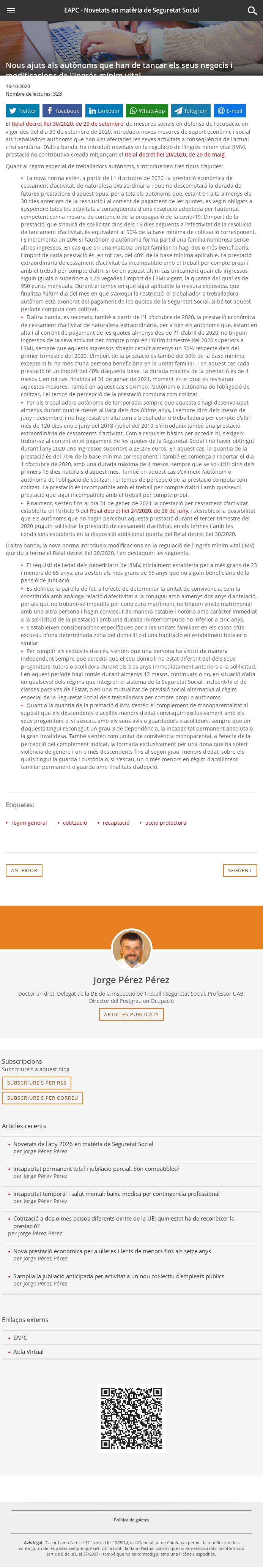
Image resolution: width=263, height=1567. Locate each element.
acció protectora (165, 822)
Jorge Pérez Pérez (131, 979)
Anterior (24, 870)
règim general (29, 822)
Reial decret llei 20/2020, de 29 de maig (175, 154)
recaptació (116, 822)
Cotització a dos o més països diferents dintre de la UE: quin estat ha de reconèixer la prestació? (124, 1222)
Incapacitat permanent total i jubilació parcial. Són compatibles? (96, 1168)
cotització (75, 822)
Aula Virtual (28, 1351)
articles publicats (131, 1014)
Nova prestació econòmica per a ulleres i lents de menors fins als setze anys (112, 1251)
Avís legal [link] (33, 1542)
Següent (240, 870)
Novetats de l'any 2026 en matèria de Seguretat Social (83, 1144)
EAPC (20, 1337)
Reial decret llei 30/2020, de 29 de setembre (67, 123)
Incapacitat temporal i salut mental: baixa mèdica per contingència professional (116, 1193)
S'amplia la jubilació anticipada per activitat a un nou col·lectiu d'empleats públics (118, 1276)
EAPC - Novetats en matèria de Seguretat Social (131, 10)
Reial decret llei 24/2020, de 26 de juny (139, 510)
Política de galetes (131, 1520)
